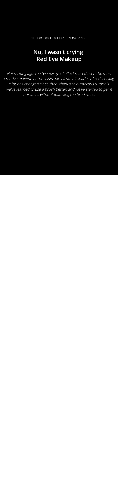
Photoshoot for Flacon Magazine (59, 38)
